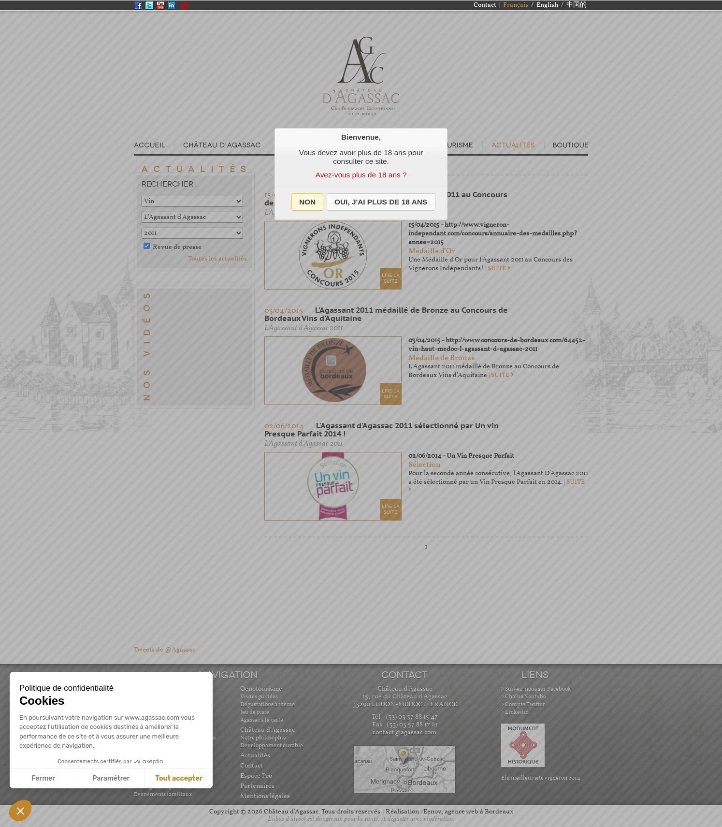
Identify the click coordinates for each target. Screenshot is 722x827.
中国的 (576, 5)
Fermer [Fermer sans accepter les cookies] (43, 778)
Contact (485, 5)
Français (515, 5)
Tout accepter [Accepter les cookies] (178, 778)
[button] (307, 202)
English (547, 5)
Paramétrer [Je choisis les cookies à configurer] (111, 778)
